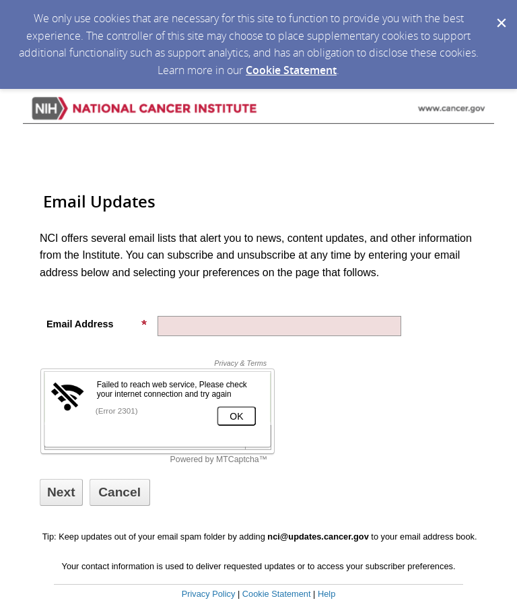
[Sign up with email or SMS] (61, 492)
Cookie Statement (291, 70)
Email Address (96, 324)
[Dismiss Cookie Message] (500, 13)
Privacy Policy (209, 594)
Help (326, 594)
